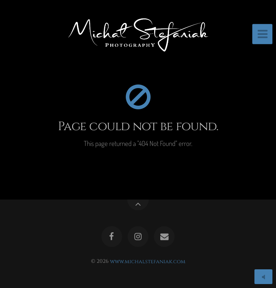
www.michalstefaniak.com (147, 261)
